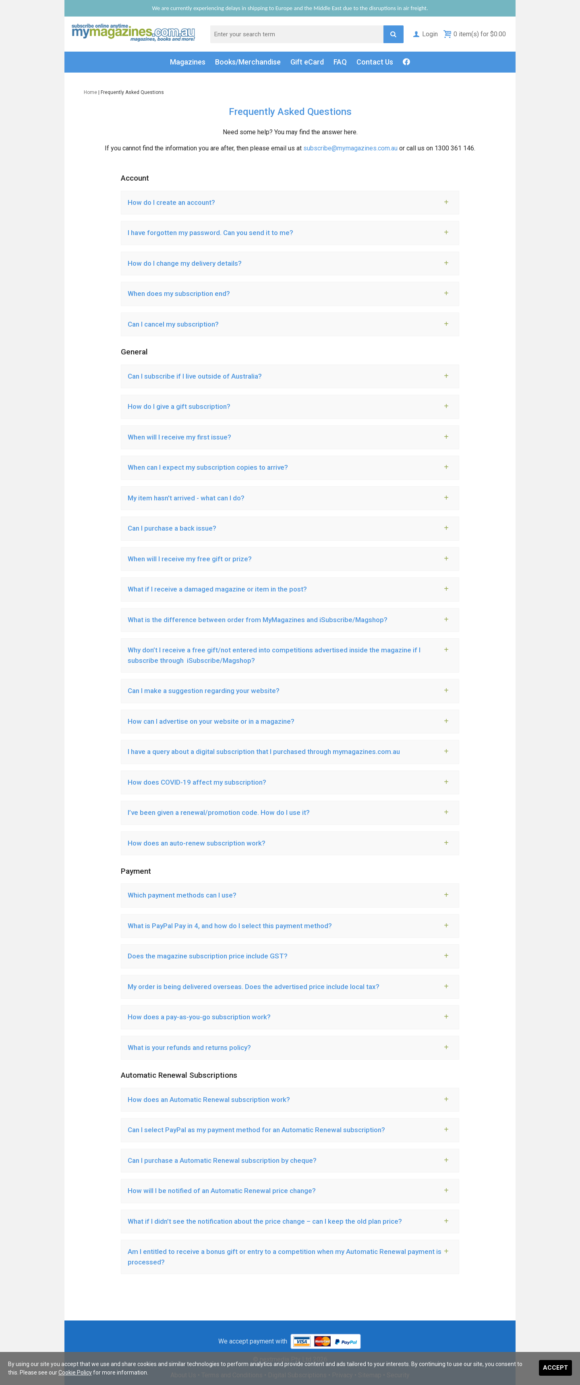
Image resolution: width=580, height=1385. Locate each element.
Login (425, 34)
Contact (374, 62)
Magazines (187, 62)
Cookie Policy (75, 1372)
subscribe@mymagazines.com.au (350, 148)
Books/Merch (248, 62)
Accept (555, 1367)
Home (90, 92)
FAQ (340, 62)
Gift (307, 62)
